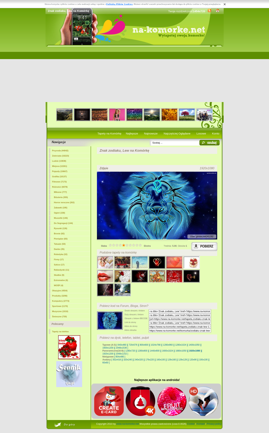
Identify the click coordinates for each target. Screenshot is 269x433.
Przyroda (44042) (60, 150)
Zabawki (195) (60, 207)
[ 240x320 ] (138, 359)
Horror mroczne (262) (64, 202)
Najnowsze (151, 133)
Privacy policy (214, 423)
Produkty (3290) (60, 296)
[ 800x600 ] (144, 345)
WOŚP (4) (58, 285)
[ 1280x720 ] (130, 350)
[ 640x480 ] (122, 345)
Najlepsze (132, 133)
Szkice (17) (59, 265)
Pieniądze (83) (61, 239)
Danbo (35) (59, 249)
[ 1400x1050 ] (194, 345)
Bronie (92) (59, 233)
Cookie (190, 423)
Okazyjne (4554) (60, 290)
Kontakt (201, 423)
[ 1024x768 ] (155, 345)
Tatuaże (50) (60, 244)
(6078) (60, 187)
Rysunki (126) (60, 228)
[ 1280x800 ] (142, 350)
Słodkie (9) (59, 275)
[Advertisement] (135, 74)
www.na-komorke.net (127, 423)
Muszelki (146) (61, 218)
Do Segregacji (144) (63, 223)
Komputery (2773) (60, 301)
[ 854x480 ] (119, 356)
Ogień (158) (59, 213)
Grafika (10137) (59, 176)
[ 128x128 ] (182, 359)
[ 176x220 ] (149, 359)
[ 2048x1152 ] (121, 353)
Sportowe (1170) (60, 306)
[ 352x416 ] (116, 359)
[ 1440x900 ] (155, 350)
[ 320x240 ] (127, 359)
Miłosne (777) (60, 192)
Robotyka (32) (61, 254)
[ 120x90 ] (193, 359)
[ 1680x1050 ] (181, 350)
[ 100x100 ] (203, 359)
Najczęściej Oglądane (177, 133)
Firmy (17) (59, 259)
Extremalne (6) (61, 280)
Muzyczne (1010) (60, 311)
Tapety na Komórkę (109, 133)
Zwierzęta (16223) (60, 156)
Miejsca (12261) (59, 166)
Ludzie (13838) (59, 161)
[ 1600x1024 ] (167, 350)
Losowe (201, 133)
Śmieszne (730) (59, 316)
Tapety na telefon (60, 331)
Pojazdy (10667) (60, 171)
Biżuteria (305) (61, 197)
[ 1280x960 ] (168, 345)
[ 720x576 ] (132, 345)
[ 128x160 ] (171, 359)
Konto (215, 133)
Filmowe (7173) (59, 182)
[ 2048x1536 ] (121, 348)
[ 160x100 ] (160, 359)
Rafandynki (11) (61, 270)
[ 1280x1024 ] (180, 345)
